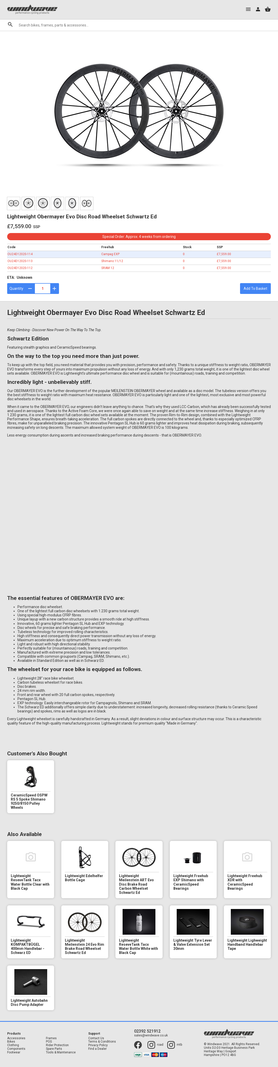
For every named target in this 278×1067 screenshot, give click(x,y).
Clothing (13, 1045)
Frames (51, 1038)
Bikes (11, 1041)
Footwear (13, 1052)
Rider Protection (57, 1045)
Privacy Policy (98, 1045)
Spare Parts (54, 1049)
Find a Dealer (97, 1049)
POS (49, 1041)
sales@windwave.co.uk (151, 1035)
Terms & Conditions (102, 1041)
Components (16, 1049)
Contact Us (96, 1038)
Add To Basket (255, 288)
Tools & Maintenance (61, 1052)
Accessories (16, 1038)
